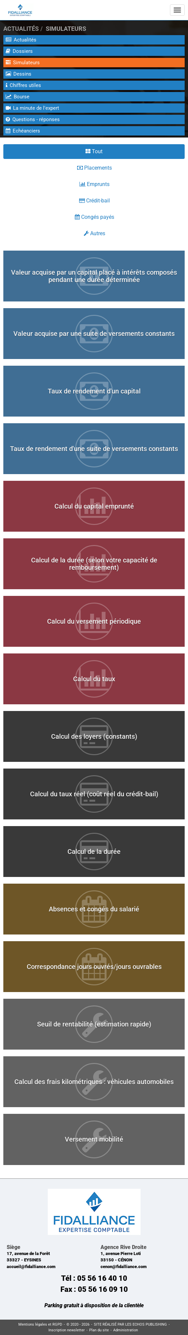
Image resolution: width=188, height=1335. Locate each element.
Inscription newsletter (66, 1330)
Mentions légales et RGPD (40, 1324)
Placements (94, 168)
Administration (125, 1330)
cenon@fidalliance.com (124, 1266)
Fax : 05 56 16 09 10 (94, 1289)
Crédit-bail (94, 200)
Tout (94, 151)
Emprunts (94, 184)
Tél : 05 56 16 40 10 (94, 1278)
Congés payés (94, 217)
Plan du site (99, 1330)
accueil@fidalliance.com (31, 1266)
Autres (94, 233)
